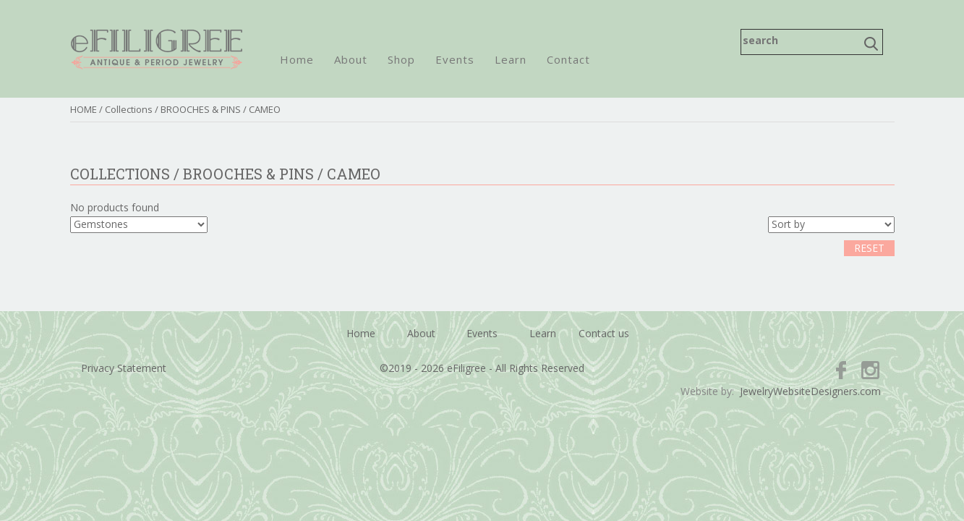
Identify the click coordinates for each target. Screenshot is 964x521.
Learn (510, 59)
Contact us (604, 333)
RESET (869, 248)
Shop (401, 59)
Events (454, 59)
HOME (83, 109)
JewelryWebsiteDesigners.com (810, 391)
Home (297, 59)
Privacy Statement (123, 368)
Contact (568, 59)
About (350, 59)
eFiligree (156, 49)
